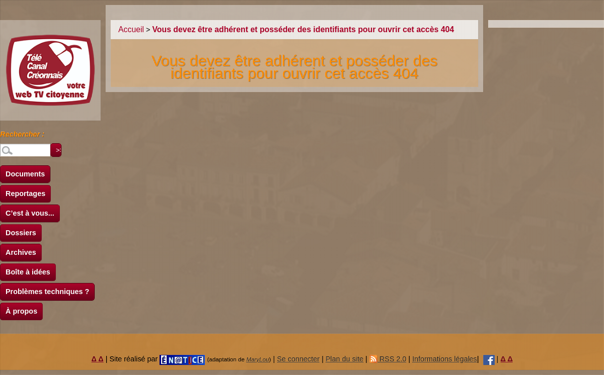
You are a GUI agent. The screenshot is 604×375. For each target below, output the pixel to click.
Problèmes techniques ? (47, 292)
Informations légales (444, 359)
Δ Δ (98, 359)
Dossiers (21, 233)
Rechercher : (22, 135)
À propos (21, 311)
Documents (25, 174)
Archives (21, 252)
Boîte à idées (28, 272)
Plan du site (344, 359)
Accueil (131, 29)
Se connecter (298, 359)
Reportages (25, 194)
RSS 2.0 (388, 359)
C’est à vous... (30, 213)
